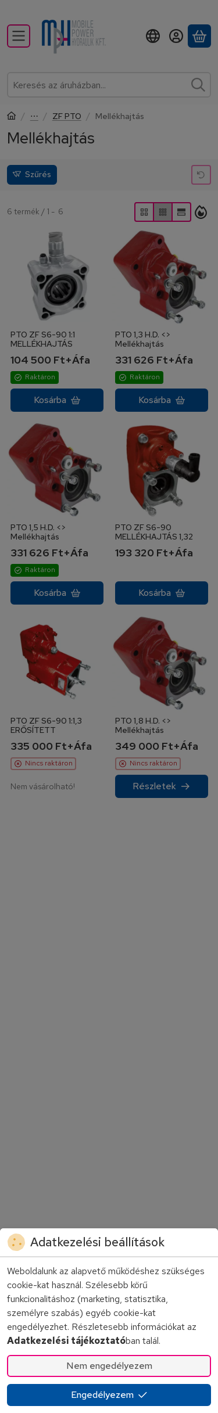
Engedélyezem (109, 1395)
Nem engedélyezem (109, 1366)
